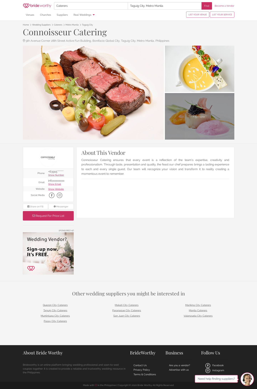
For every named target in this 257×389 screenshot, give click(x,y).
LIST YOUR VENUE (197, 14)
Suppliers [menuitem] (62, 14)
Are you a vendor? (179, 365)
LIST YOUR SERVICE (222, 14)
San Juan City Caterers (126, 315)
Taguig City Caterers (55, 310)
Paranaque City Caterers (126, 310)
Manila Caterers (198, 310)
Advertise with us (179, 369)
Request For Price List (48, 215)
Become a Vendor (224, 5)
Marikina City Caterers (198, 305)
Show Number (56, 175)
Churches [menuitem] (45, 14)
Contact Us (140, 365)
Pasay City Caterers (55, 321)
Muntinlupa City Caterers (55, 315)
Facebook (214, 365)
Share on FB (35, 206)
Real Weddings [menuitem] (82, 14)
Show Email (54, 184)
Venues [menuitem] (30, 14)
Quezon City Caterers (55, 305)
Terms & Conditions (144, 374)
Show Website (56, 189)
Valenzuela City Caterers (198, 315)
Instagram (214, 370)
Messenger (61, 206)
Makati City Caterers (126, 305)
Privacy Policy (141, 369)
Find (206, 5)
